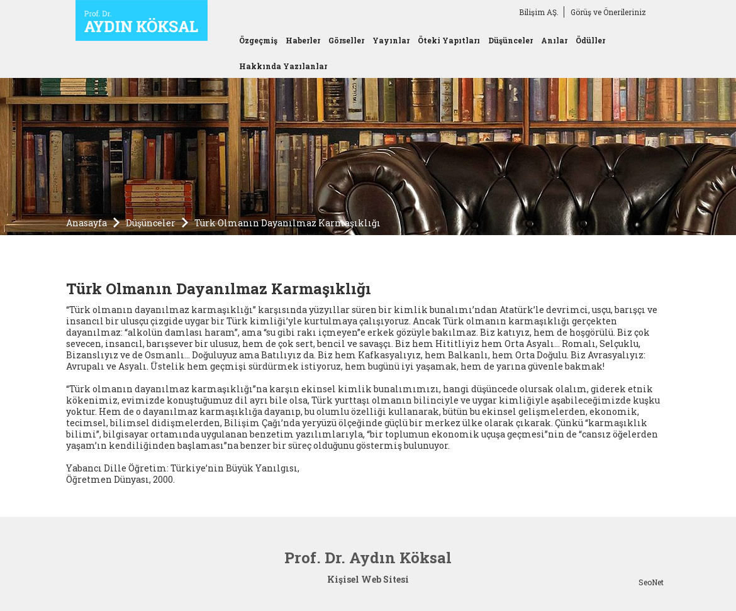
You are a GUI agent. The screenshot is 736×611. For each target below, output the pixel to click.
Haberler (303, 40)
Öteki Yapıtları (449, 40)
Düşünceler (510, 40)
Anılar (554, 40)
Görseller (346, 40)
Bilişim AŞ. (539, 12)
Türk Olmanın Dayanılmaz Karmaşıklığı (287, 223)
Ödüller (590, 40)
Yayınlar (391, 40)
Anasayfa (86, 223)
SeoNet (651, 582)
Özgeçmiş (258, 40)
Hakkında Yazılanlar (283, 66)
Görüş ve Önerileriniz (608, 12)
